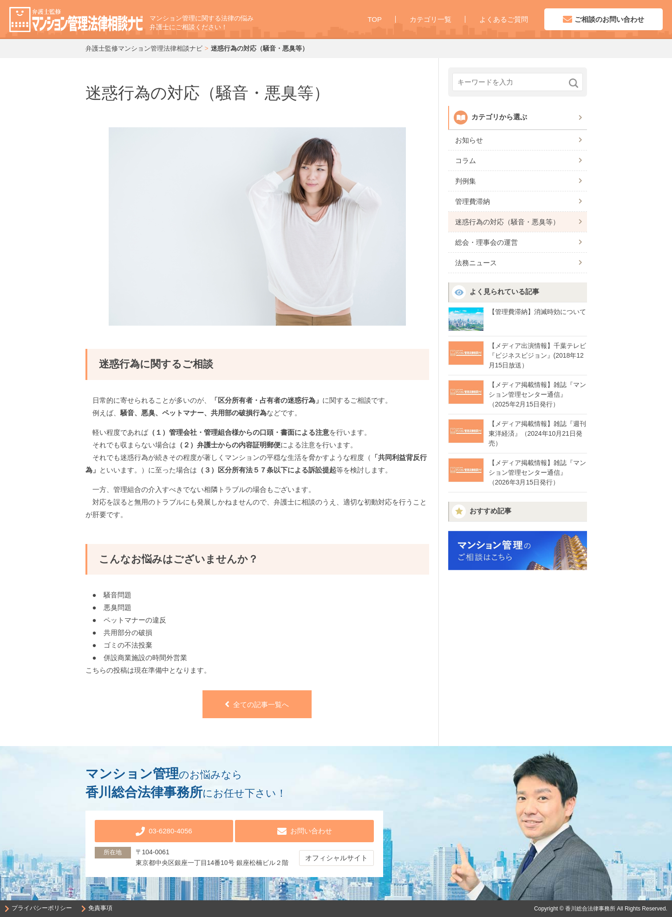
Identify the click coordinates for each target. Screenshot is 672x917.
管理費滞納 (472, 201)
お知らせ (469, 140)
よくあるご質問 (503, 19)
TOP (374, 19)
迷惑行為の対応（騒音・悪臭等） (507, 222)
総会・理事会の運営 (486, 242)
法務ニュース (476, 263)
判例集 (465, 181)
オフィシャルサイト (336, 857)
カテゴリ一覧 (430, 19)
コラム (465, 160)
